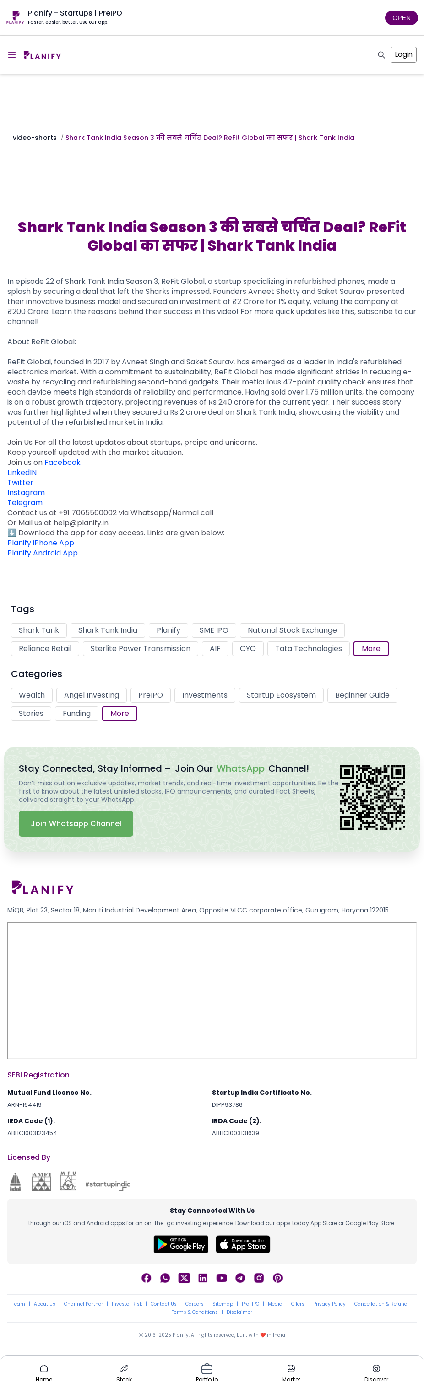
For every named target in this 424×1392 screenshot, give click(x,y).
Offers (297, 1304)
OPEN (401, 17)
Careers (194, 1304)
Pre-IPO (250, 1304)
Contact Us (164, 1304)
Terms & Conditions (195, 1312)
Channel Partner (83, 1304)
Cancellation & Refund (381, 1304)
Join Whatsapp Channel (76, 823)
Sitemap (222, 1304)
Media (275, 1304)
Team (18, 1304)
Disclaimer (239, 1312)
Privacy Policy (329, 1304)
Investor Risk (127, 1304)
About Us (44, 1304)
